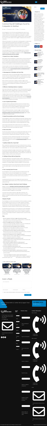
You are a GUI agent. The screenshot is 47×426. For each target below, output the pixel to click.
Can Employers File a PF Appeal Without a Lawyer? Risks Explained (27, 271)
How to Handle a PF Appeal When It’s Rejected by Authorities (7, 271)
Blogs (17, 29)
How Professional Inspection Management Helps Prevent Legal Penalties (41, 54)
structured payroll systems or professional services (19, 68)
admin (5, 29)
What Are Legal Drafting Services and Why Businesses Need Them (17, 271)
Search (42, 8)
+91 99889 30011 (38, 302)
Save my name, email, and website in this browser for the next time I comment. (17, 292)
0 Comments (23, 29)
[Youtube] (41, 46)
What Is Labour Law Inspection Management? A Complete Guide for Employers (41, 81)
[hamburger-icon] (36, 2)
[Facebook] (35, 46)
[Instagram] (38, 46)
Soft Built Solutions (44, 424)
